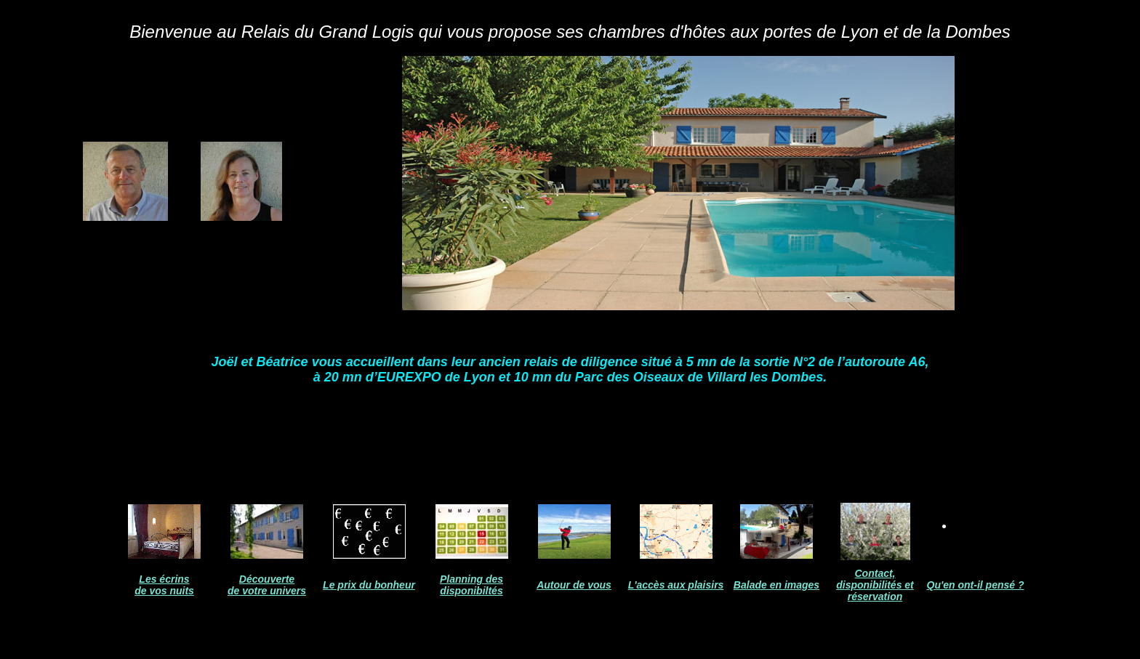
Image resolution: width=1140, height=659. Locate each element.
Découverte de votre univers (267, 585)
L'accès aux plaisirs (676, 585)
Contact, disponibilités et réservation (875, 584)
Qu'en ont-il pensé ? (975, 585)
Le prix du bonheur (369, 585)
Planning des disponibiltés (471, 585)
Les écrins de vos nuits (164, 585)
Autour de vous (574, 585)
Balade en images (776, 585)
